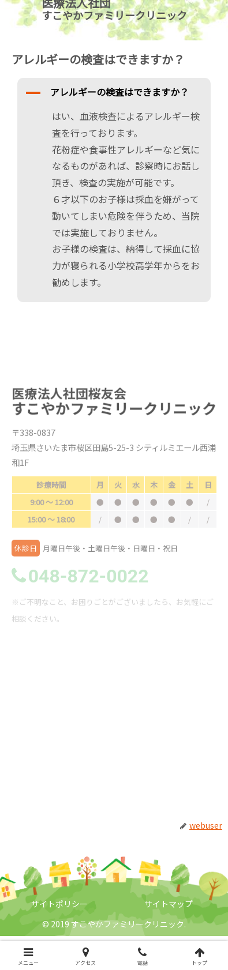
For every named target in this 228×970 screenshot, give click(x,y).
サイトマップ (168, 903)
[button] (114, 93)
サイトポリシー (59, 903)
